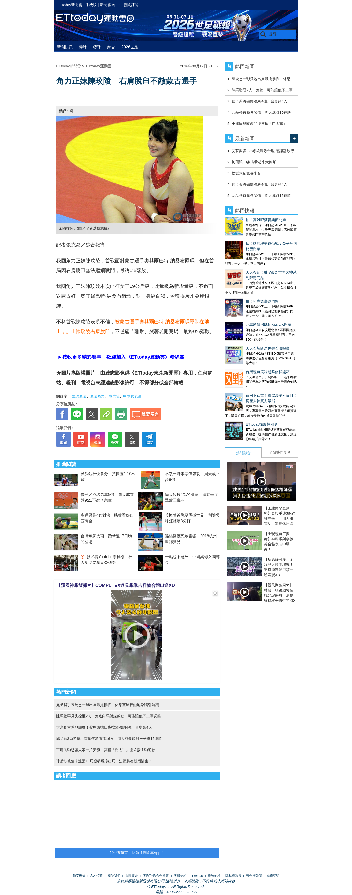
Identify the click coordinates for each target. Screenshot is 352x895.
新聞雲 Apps (110, 5)
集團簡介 (131, 875)
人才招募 (96, 875)
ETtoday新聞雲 (69, 5)
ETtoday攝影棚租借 (241, 409)
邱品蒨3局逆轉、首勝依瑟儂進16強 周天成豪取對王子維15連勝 (109, 738)
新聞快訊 (65, 47)
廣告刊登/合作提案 (156, 875)
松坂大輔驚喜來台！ (248, 173)
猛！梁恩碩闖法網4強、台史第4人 (259, 101)
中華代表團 (132, 396)
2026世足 (129, 47)
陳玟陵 (114, 396)
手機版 (91, 5)
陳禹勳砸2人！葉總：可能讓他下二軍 (262, 90)
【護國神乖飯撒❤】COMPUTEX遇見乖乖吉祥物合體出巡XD (115, 585)
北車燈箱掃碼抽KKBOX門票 (248, 325)
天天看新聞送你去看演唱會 (247, 343)
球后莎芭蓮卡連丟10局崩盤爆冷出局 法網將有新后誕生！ (104, 761)
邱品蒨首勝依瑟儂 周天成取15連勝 (261, 112)
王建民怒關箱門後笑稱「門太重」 (259, 124)
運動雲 (99, 18)
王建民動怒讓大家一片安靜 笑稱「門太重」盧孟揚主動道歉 (105, 750)
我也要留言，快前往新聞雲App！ (137, 853)
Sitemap (197, 875)
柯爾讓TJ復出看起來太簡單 (254, 162)
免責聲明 (273, 875)
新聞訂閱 (131, 5)
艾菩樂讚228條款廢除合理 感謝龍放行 (263, 151)
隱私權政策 (233, 875)
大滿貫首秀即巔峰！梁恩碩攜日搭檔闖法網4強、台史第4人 (104, 727)
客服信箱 (180, 875)
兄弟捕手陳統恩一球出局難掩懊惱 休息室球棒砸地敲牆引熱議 (107, 705)
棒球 (83, 47)
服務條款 (214, 875)
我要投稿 (79, 875)
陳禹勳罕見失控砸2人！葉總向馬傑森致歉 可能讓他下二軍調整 (108, 716)
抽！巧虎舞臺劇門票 (262, 301)
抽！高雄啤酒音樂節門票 (266, 220)
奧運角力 (97, 396)
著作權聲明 (254, 875)
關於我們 (114, 875)
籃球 (97, 47)
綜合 (111, 47)
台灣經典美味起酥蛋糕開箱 (247, 362)
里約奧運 (79, 396)
